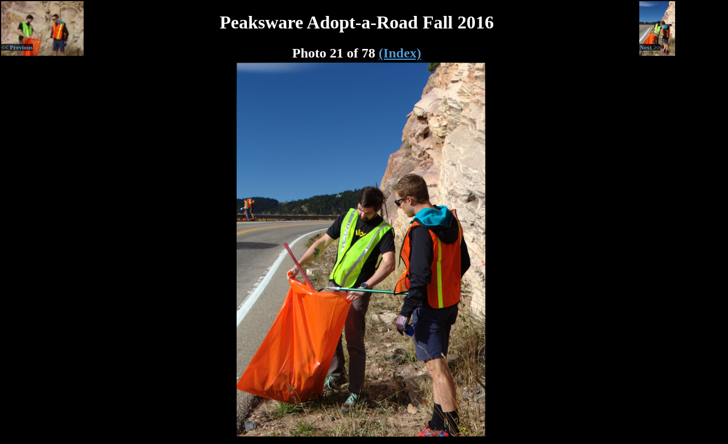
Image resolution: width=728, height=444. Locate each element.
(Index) (400, 53)
